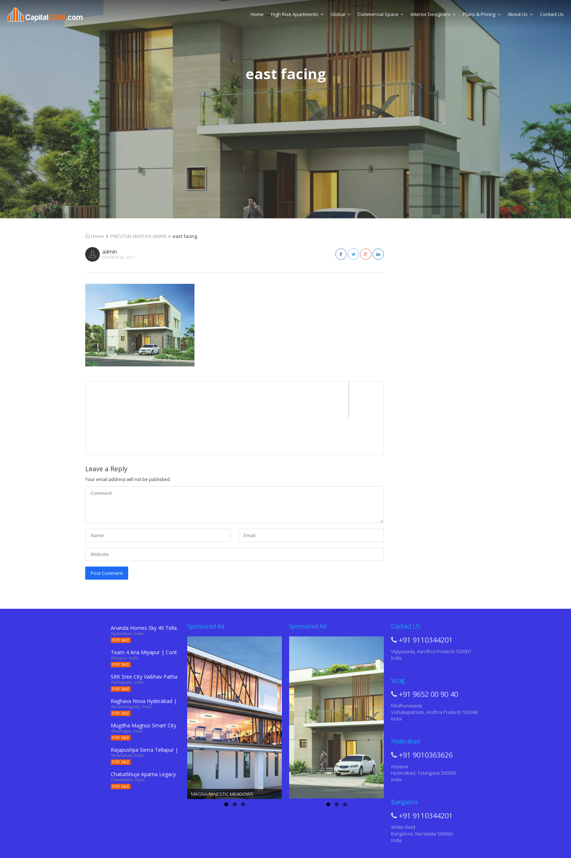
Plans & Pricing (481, 14)
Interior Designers (433, 14)
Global (340, 14)
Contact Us (552, 14)
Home (257, 14)
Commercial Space (380, 14)
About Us (520, 14)
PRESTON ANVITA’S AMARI (138, 236)
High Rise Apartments (297, 14)
